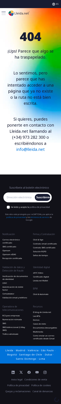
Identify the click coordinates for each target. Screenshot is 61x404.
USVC (4, 283)
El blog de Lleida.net (42, 312)
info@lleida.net (30, 149)
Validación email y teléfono (14, 297)
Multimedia (38, 332)
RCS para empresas (11, 315)
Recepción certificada (12, 258)
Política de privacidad (18, 385)
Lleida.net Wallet (40, 280)
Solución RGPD (39, 251)
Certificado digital (41, 276)
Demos (36, 320)
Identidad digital (41, 267)
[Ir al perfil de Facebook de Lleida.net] (29, 372)
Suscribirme (43, 197)
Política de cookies (41, 385)
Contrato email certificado (45, 243)
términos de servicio (40, 217)
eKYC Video (38, 273)
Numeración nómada (12, 319)
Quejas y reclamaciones (18, 391)
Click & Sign (38, 239)
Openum (6, 250)
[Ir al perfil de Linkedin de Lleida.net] (13, 372)
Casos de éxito (39, 324)
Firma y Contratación (44, 234)
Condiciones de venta (35, 379)
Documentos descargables (45, 327)
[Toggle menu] (3, 13)
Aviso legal (16, 379)
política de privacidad (40, 207)
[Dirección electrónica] (20, 197)
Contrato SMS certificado (44, 247)
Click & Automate (40, 294)
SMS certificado (9, 246)
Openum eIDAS (9, 254)
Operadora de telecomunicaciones (12, 308)
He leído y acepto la (30, 207)
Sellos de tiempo (40, 255)
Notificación (8, 234)
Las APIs (36, 316)
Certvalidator (8, 293)
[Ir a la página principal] (19, 13)
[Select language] (55, 4)
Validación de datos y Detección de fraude (13, 269)
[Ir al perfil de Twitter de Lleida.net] (21, 372)
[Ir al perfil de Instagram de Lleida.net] (45, 372)
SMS (4, 323)
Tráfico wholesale (10, 334)
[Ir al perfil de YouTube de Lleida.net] (37, 372)
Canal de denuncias (43, 391)
